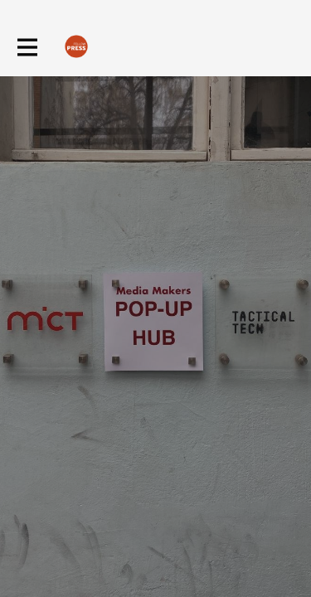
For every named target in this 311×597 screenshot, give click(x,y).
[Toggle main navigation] (26, 47)
